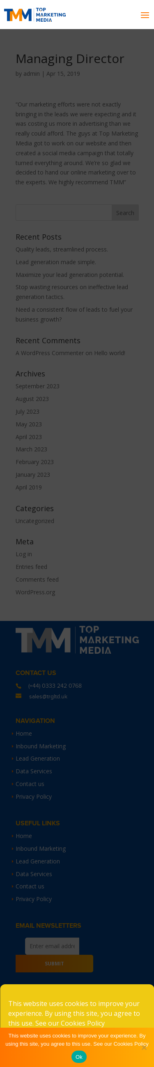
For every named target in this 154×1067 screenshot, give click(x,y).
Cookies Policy (83, 1023)
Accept (77, 1048)
